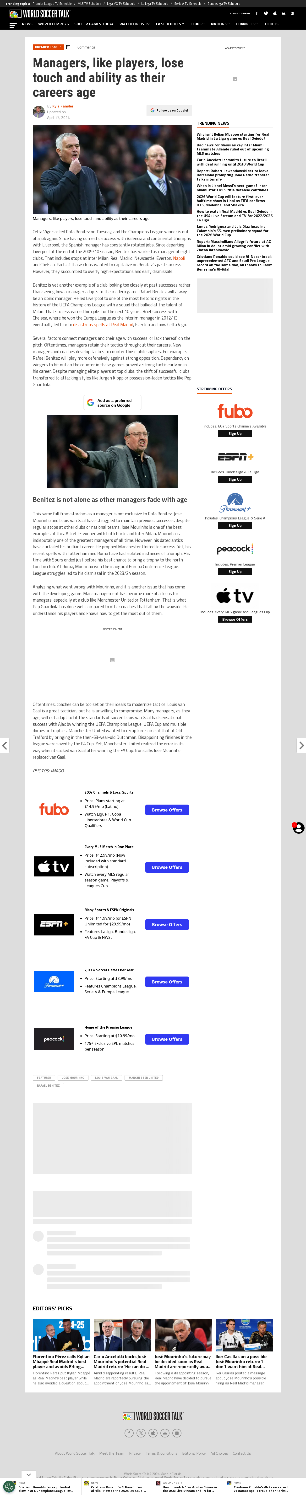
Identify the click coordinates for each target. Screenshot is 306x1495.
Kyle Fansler (62, 106)
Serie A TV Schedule (188, 3)
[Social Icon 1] (141, 1433)
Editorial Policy (194, 1453)
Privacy (135, 1453)
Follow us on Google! (172, 110)
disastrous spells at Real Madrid (103, 324)
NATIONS (220, 24)
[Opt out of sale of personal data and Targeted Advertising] (9, 1487)
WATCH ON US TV (135, 24)
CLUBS (198, 24)
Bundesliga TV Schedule (224, 3)
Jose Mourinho (73, 1077)
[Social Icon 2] (153, 1433)
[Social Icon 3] (165, 1433)
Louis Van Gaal (106, 1077)
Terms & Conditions (161, 1453)
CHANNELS (247, 24)
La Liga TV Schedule (154, 3)
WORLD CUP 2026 (53, 24)
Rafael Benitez (48, 1085)
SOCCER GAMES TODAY (94, 24)
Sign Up (235, 433)
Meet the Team (111, 1453)
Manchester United (143, 1077)
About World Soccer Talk (74, 1453)
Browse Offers (167, 810)
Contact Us (242, 1453)
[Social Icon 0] (129, 1433)
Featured (44, 1077)
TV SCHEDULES (170, 24)
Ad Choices (219, 1453)
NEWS (27, 24)
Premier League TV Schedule (52, 3)
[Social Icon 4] (177, 1433)
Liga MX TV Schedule (121, 3)
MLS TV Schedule (89, 3)
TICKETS (271, 24)
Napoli (179, 258)
